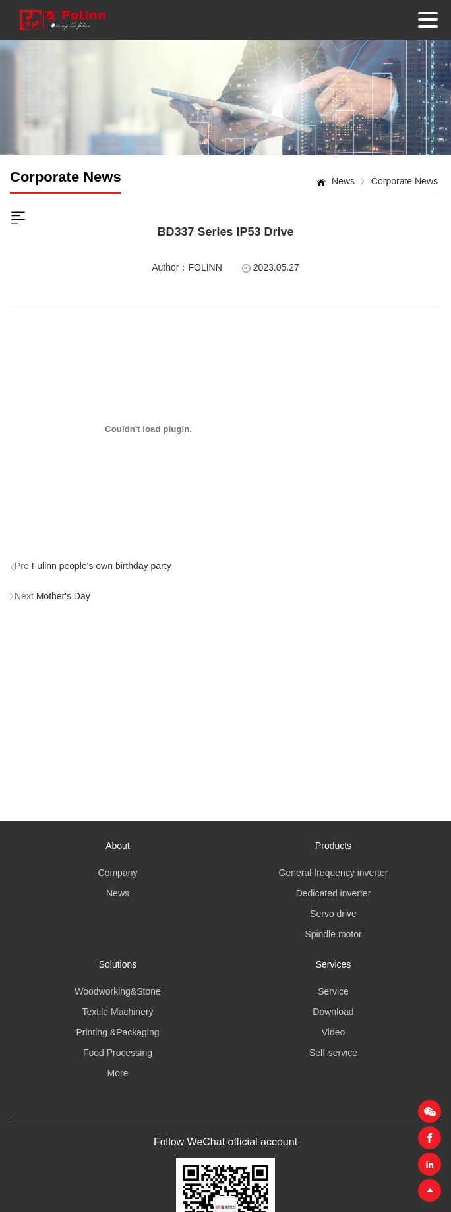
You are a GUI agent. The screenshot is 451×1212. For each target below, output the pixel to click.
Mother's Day (63, 596)
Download (333, 1011)
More (118, 1073)
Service (333, 991)
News (343, 181)
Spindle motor (333, 934)
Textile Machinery (117, 1011)
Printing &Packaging (117, 1032)
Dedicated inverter (333, 893)
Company (118, 873)
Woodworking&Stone (117, 991)
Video (334, 1032)
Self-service (333, 1052)
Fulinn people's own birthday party (101, 566)
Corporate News (404, 181)
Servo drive (333, 913)
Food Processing (117, 1052)
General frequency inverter (333, 873)
